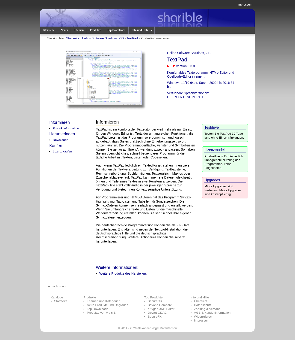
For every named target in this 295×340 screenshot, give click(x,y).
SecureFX (155, 316)
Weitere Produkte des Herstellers (123, 273)
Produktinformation (66, 128)
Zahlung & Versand (207, 309)
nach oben (56, 286)
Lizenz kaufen (62, 151)
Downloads (60, 140)
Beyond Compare (160, 305)
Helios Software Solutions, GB (103, 38)
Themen (78, 30)
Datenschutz (202, 305)
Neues (64, 30)
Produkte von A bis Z (101, 312)
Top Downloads (116, 30)
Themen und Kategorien (103, 301)
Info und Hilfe (142, 30)
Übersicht (200, 301)
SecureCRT (156, 301)
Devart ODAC (157, 312)
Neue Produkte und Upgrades (107, 305)
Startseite (49, 30)
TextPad (132, 38)
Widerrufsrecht (204, 316)
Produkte (95, 30)
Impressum (245, 4)
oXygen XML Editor (161, 309)
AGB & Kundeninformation (212, 312)
